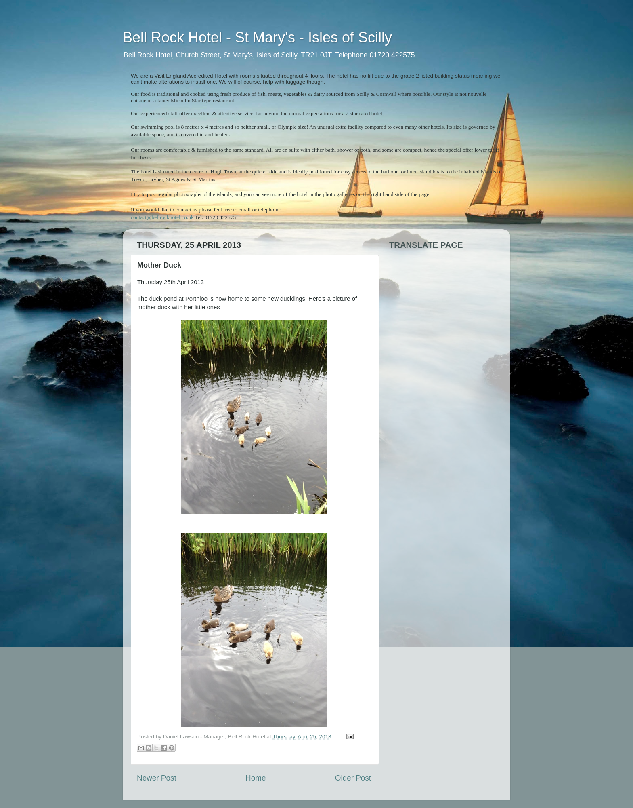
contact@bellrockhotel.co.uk (162, 217)
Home (255, 778)
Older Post (353, 778)
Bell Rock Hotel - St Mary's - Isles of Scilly (257, 37)
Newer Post (156, 778)
